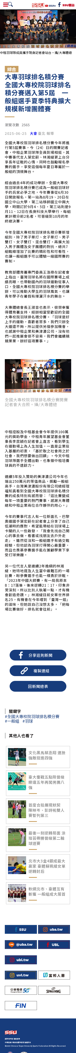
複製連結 (41, 671)
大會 (33, 133)
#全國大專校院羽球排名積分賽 (32, 716)
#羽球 (27, 721)
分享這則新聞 (40, 655)
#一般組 (12, 721)
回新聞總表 (38, 686)
